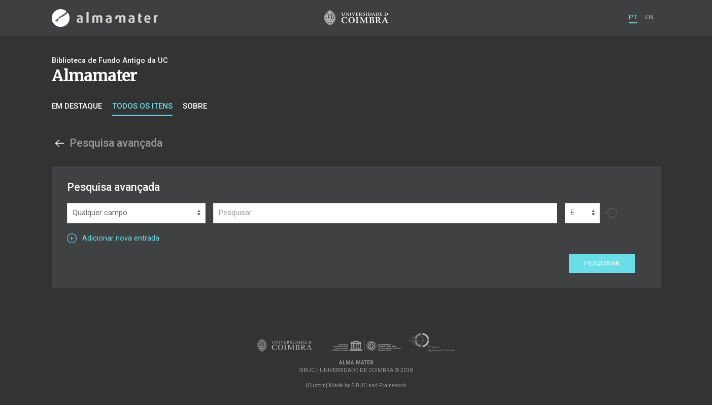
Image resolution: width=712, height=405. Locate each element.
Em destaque (77, 106)
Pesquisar (602, 263)
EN (649, 17)
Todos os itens (142, 106)
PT (633, 17)
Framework (392, 385)
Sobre (195, 106)
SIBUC (359, 385)
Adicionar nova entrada (113, 238)
